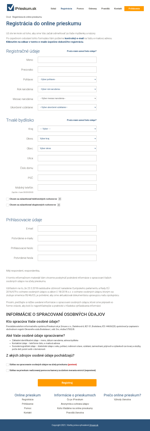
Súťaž (53, 8)
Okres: (29, 138)
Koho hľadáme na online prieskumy (75, 408)
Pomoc (80, 8)
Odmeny (93, 8)
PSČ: (30, 177)
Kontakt (118, 8)
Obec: (30, 148)
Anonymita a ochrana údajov (75, 404)
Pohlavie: (28, 79)
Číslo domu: (26, 168)
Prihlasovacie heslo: (22, 248)
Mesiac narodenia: (23, 99)
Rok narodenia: (25, 89)
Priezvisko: (27, 69)
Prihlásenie (134, 8)
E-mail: (29, 228)
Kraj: (30, 128)
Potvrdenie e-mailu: (22, 238)
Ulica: (30, 158)
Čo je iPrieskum (75, 399)
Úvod (8, 17)
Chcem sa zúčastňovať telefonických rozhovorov (33, 199)
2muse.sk (93, 425)
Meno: (29, 59)
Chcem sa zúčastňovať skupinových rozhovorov (33, 205)
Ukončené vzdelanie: (21, 107)
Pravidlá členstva (75, 412)
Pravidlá (105, 8)
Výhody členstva (122, 399)
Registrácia (66, 8)
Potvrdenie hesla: (23, 257)
